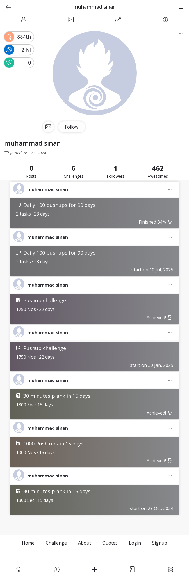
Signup (159, 543)
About (84, 543)
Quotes (110, 543)
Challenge (56, 543)
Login (135, 543)
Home (28, 543)
